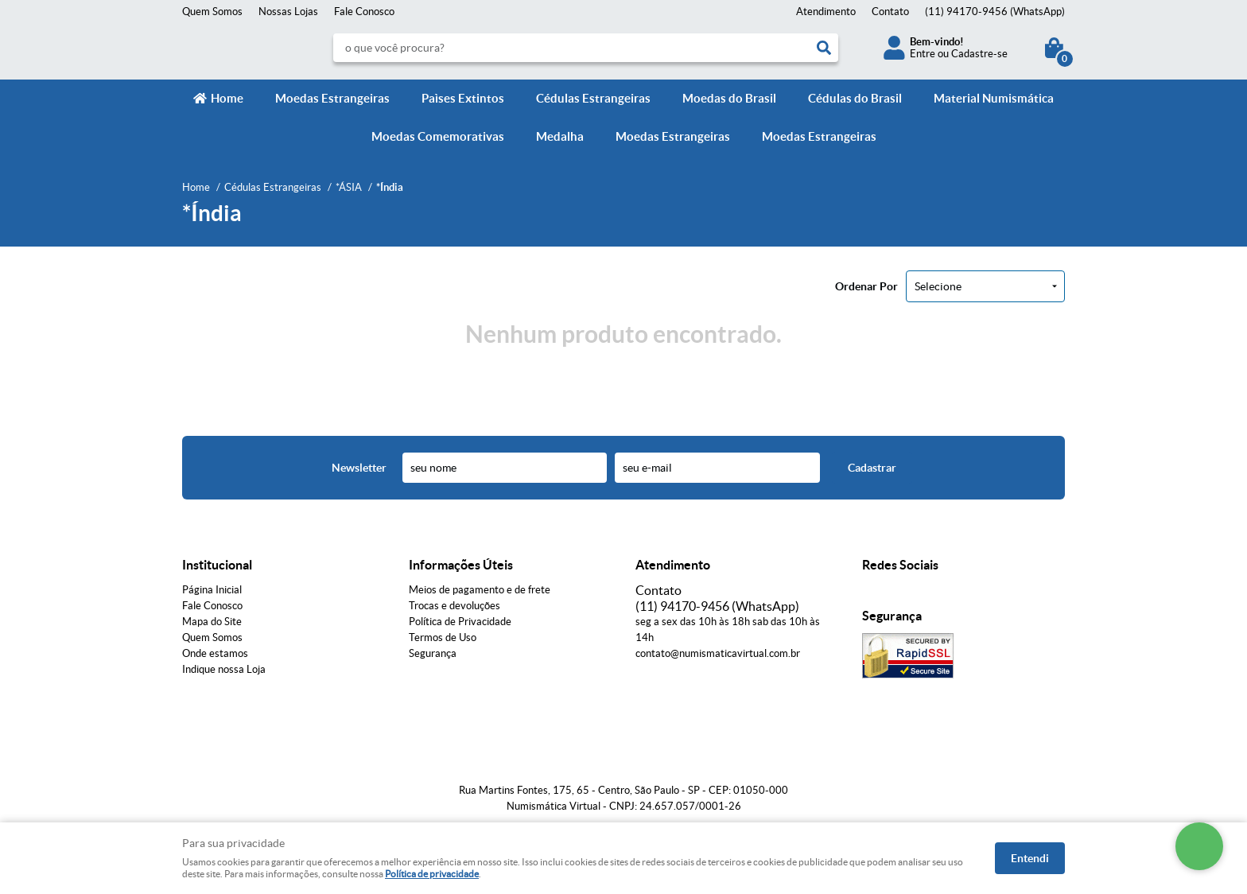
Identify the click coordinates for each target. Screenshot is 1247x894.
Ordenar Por (866, 286)
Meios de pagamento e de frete (479, 590)
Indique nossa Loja (224, 669)
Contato (890, 11)
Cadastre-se (979, 54)
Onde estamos (215, 653)
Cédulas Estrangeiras (593, 98)
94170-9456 (995, 11)
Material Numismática (994, 98)
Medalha (560, 136)
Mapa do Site (212, 622)
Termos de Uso (442, 637)
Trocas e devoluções (454, 606)
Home (227, 98)
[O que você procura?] (824, 47)
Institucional (217, 565)
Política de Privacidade (460, 622)
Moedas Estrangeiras (332, 98)
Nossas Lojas (288, 11)
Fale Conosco (364, 11)
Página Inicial (212, 590)
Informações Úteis (461, 565)
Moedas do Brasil (729, 98)
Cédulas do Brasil (855, 98)
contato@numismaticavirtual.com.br (717, 653)
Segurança (432, 653)
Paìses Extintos (462, 98)
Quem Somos (212, 11)
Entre (922, 54)
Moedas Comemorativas (437, 136)
